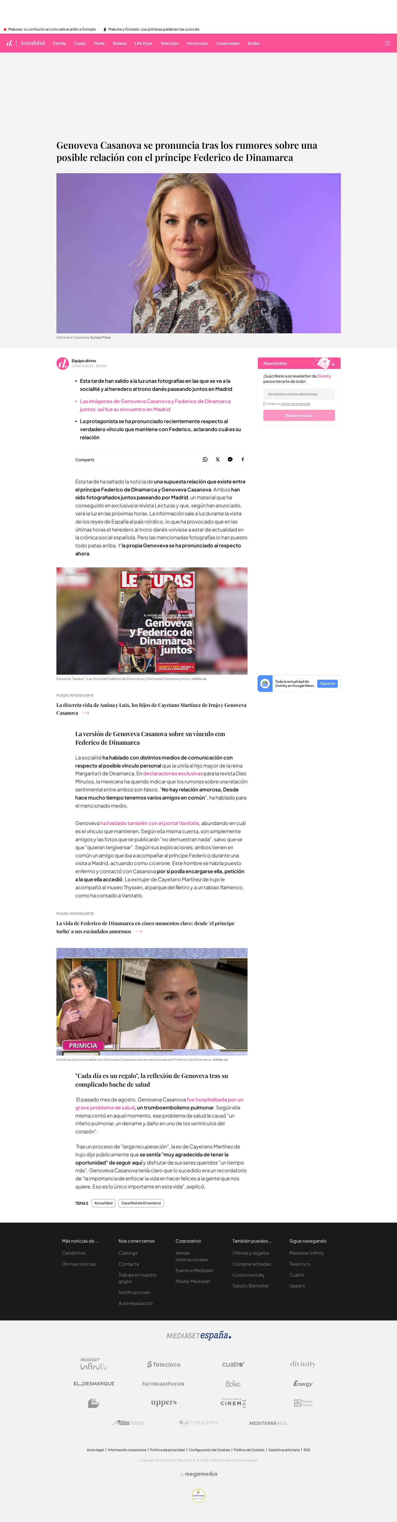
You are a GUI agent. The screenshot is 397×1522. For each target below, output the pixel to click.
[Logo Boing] (233, 1384)
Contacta (129, 1264)
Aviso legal (95, 1450)
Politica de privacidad (167, 1450)
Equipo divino (84, 361)
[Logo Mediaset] (198, 1339)
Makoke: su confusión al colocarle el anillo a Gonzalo (52, 29)
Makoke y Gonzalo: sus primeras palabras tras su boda (153, 29)
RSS (307, 1450)
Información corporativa (127, 1450)
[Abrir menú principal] (387, 43)
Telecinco (299, 1264)
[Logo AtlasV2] (129, 1422)
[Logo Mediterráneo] (268, 1423)
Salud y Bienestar (251, 1285)
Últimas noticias (79, 1264)
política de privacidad (295, 403)
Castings (128, 1253)
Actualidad (103, 1203)
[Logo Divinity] (303, 1364)
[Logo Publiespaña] (198, 1423)
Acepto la (289, 403)
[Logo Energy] (303, 1384)
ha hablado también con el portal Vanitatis (149, 823)
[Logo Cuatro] (233, 1364)
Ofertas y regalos (251, 1253)
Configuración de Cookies (209, 1450)
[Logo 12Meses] (303, 1403)
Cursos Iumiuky (249, 1275)
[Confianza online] (198, 1501)
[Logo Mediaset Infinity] (94, 1364)
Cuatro (296, 1275)
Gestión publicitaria (284, 1450)
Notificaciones (134, 1292)
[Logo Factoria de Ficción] (164, 1384)
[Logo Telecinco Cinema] (233, 1403)
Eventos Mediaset (194, 1270)
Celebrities (74, 1253)
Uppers (297, 1285)
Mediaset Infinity (306, 1253)
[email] (299, 394)
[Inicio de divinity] (9, 43)
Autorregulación (136, 1303)
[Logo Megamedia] (201, 1474)
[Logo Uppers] (163, 1403)
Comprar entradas (252, 1264)
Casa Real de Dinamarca (141, 1203)
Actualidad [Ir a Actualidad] (32, 43)
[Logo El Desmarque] (94, 1384)
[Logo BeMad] (94, 1403)
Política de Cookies (249, 1450)
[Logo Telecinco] (163, 1364)
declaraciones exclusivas (173, 773)
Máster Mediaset (193, 1281)
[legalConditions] (264, 403)
